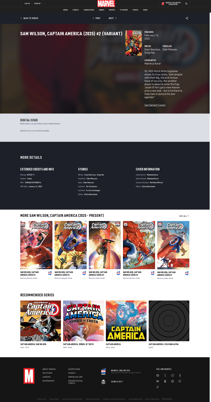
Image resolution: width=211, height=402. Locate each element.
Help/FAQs (47, 370)
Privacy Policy (54, 396)
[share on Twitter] (165, 372)
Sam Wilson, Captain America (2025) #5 (29, 270)
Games (101, 10)
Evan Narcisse (78, 58)
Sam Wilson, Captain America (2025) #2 (132, 270)
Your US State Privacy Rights (72, 396)
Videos (135, 10)
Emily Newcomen (90, 191)
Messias (29, 275)
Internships (48, 377)
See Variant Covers (81, 90)
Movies (112, 10)
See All (184, 212)
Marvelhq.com (75, 374)
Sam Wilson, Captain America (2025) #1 (166, 270)
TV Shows (124, 10)
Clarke (35, 275)
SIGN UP (37, 3)
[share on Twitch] (180, 378)
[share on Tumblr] (180, 372)
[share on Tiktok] (157, 384)
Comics (76, 10)
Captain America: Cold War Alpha (163, 341)
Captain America (113, 341)
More (145, 10)
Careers (47, 374)
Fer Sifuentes (91, 183)
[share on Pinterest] (172, 378)
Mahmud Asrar (79, 68)
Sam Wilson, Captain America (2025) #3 (98, 270)
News (65, 10)
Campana (64, 275)
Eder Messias (133, 58)
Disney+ (72, 370)
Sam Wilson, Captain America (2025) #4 (64, 270)
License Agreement (135, 396)
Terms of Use (41, 396)
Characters (89, 10)
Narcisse (23, 275)
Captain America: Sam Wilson (33, 341)
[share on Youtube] (157, 378)
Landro (97, 275)
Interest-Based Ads (152, 396)
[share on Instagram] (172, 372)
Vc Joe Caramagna (93, 187)
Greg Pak (93, 58)
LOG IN (27, 3)
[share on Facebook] (157, 372)
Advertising (74, 366)
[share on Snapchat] (165, 378)
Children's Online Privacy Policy (114, 396)
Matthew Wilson (156, 179)
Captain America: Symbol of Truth (78, 341)
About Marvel (49, 366)
